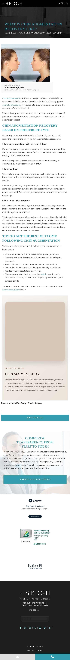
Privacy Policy (32, 650)
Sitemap (40, 650)
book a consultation (11, 290)
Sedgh (43, 274)
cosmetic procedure (11, 105)
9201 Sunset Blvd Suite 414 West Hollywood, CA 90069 (35, 604)
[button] (63, 3)
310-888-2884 (34, 610)
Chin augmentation (11, 98)
